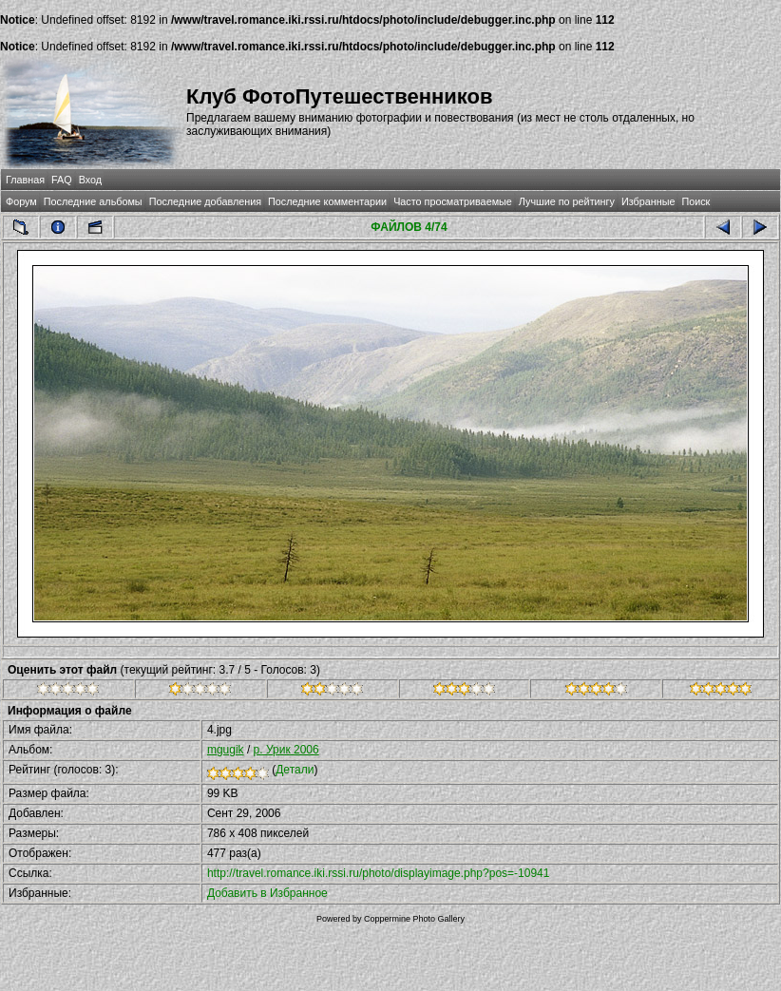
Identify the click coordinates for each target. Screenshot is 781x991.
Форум (21, 201)
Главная (25, 179)
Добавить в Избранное (267, 893)
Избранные (648, 201)
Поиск (695, 201)
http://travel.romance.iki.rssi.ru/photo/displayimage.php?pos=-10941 (378, 873)
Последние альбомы (93, 201)
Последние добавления (205, 201)
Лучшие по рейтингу (567, 201)
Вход (90, 179)
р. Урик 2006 (286, 749)
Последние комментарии (327, 201)
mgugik (225, 749)
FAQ (61, 179)
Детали (295, 769)
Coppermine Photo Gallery (414, 919)
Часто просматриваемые (452, 201)
